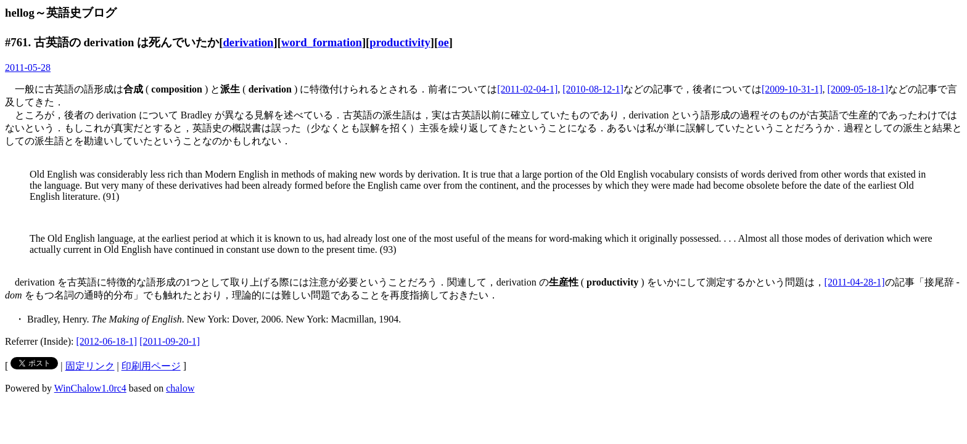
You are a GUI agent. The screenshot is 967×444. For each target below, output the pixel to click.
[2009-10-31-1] (792, 89)
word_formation (321, 42)
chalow (180, 388)
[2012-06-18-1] (107, 341)
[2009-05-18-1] (858, 89)
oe (443, 42)
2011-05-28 (28, 67)
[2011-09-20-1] (169, 341)
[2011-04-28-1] (855, 282)
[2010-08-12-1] (592, 89)
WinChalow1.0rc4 (90, 388)
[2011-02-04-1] (527, 89)
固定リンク (90, 366)
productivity (399, 42)
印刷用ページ (151, 366)
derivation (248, 42)
